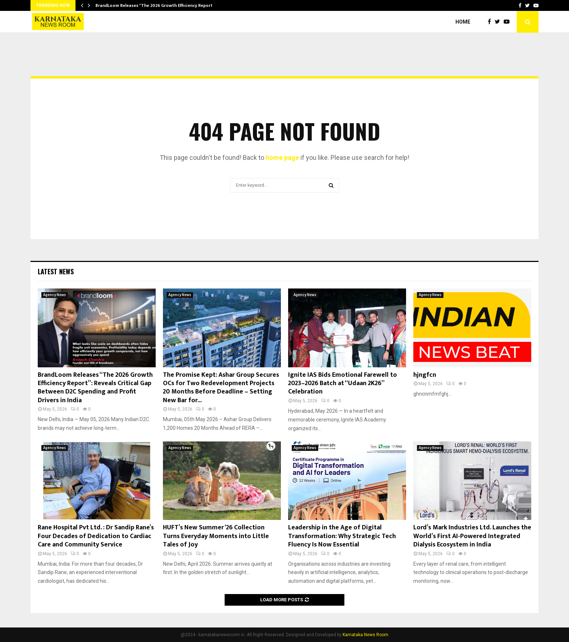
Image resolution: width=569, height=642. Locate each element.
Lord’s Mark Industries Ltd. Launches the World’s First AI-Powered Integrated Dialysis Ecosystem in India (472, 536)
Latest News (56, 271)
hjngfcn (424, 375)
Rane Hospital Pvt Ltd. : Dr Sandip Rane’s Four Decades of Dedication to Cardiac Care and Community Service (96, 536)
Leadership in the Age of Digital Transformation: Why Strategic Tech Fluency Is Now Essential (342, 536)
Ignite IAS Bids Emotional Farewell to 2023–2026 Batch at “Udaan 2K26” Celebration (342, 383)
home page (282, 157)
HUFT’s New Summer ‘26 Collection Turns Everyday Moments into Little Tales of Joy (216, 536)
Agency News (54, 295)
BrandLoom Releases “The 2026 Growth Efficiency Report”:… (157, 5)
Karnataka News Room (365, 634)
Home (462, 22)
